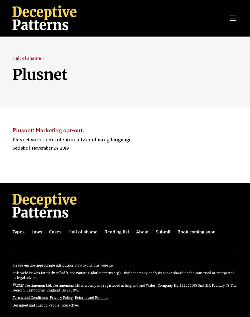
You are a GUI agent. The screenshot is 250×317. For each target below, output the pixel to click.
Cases (55, 232)
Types (18, 232)
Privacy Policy (61, 298)
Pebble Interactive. (63, 305)
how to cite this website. (94, 265)
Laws (36, 232)
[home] (52, 18)
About (142, 232)
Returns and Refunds (91, 298)
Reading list (116, 232)
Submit (163, 232)
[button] (232, 18)
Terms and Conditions (30, 298)
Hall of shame (83, 232)
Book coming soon (196, 232)
